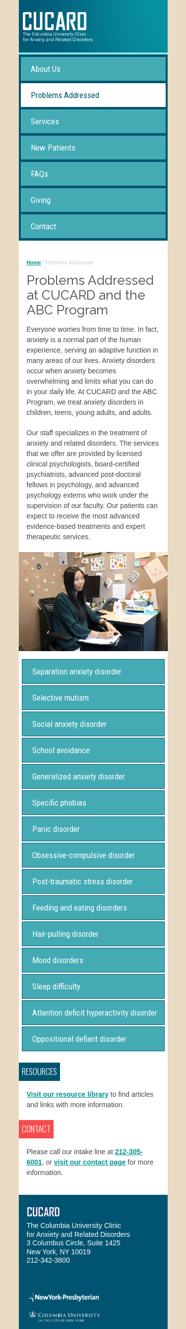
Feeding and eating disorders (79, 908)
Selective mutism (60, 698)
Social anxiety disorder (69, 724)
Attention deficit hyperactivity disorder (94, 1013)
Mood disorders (57, 960)
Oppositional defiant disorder (79, 1039)
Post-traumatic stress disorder (82, 881)
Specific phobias (59, 803)
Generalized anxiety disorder (78, 776)
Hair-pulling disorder (65, 934)
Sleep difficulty (56, 986)
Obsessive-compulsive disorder (83, 855)
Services (45, 121)
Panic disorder (56, 829)
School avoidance (61, 750)
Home (34, 262)
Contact (43, 226)
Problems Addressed (65, 95)
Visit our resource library (68, 1094)
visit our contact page (90, 1162)
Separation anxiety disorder (77, 671)
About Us (46, 69)
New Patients (53, 148)
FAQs (39, 174)
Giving (41, 200)
